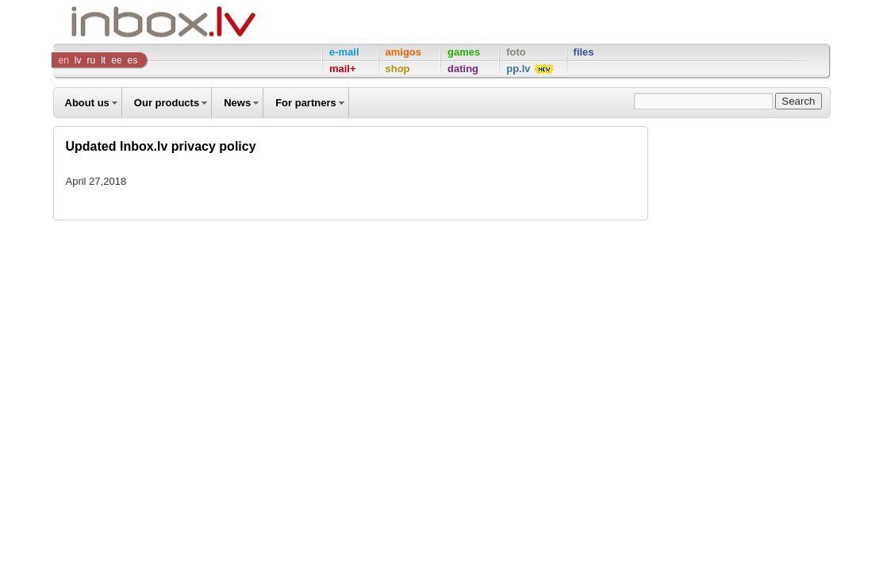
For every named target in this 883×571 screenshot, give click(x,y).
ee (116, 60)
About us (87, 103)
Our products (166, 103)
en (64, 60)
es (133, 60)
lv (78, 60)
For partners (305, 103)
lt (103, 60)
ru (91, 60)
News (237, 103)
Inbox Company (127, 22)
